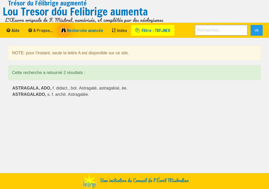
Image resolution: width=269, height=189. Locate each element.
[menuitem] (13, 30)
